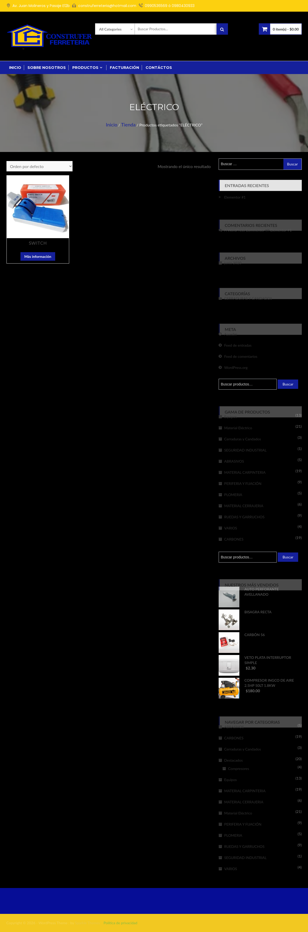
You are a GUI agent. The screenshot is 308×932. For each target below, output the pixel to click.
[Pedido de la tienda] (39, 166)
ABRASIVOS (234, 461)
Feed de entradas (238, 345)
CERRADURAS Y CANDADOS (248, 298)
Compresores (238, 768)
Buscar (288, 384)
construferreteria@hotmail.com (107, 5)
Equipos (230, 416)
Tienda (132, 123)
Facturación (124, 67)
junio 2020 (232, 263)
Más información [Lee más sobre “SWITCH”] (37, 256)
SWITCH (38, 243)
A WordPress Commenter (244, 230)
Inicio (15, 67)
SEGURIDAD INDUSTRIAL (245, 450)
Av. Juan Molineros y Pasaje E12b (41, 5)
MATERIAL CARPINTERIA (245, 472)
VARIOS (230, 528)
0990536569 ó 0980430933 (170, 5)
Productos (85, 67)
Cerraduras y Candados (242, 439)
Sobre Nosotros (46, 67)
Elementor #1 (235, 197)
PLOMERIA (233, 494)
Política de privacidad (120, 923)
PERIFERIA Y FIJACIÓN (243, 483)
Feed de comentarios (240, 356)
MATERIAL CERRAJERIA (243, 506)
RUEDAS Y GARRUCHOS (244, 517)
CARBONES (233, 539)
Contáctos (159, 67)
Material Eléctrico (238, 428)
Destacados (233, 760)
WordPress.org (236, 367)
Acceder (230, 334)
